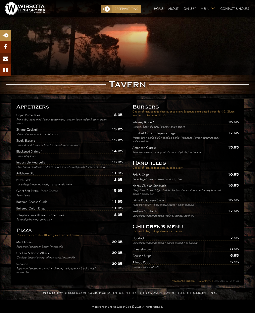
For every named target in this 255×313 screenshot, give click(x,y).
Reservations (126, 9)
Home (158, 9)
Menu (205, 9)
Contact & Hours (234, 9)
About (173, 9)
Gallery (189, 9)
